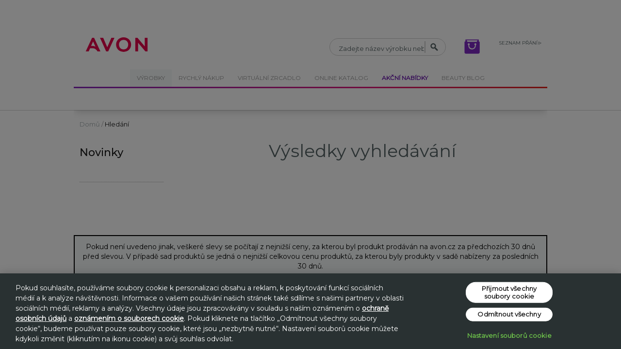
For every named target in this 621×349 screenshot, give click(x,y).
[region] (310, 311)
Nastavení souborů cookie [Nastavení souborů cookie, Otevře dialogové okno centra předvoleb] (509, 335)
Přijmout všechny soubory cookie (509, 292)
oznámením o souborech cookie (129, 318)
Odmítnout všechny (508, 314)
